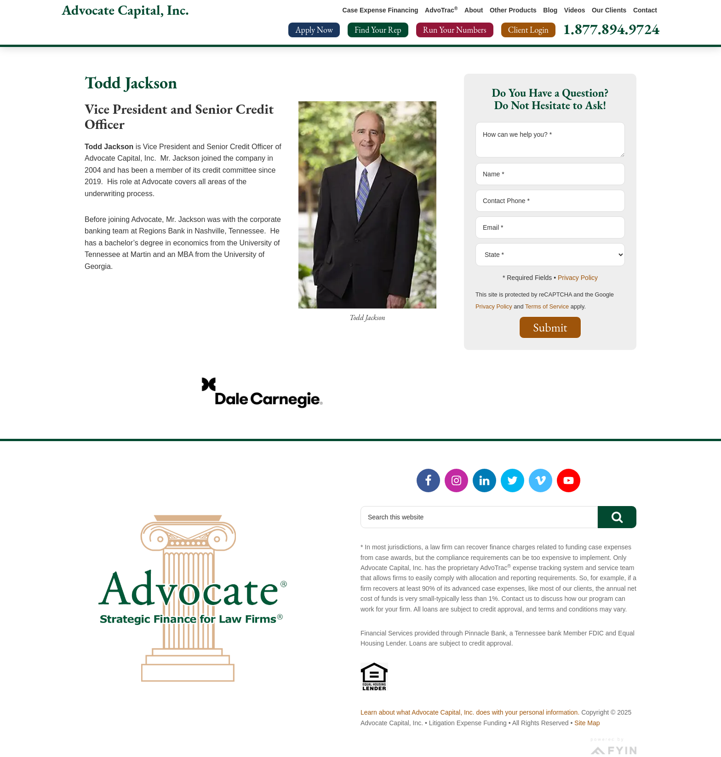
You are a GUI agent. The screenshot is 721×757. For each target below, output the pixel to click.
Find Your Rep (378, 29)
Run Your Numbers (454, 29)
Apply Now (314, 29)
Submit (550, 327)
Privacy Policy (578, 277)
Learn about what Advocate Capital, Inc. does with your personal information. (469, 712)
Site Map (587, 723)
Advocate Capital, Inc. (125, 10)
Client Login (528, 29)
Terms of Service (547, 306)
